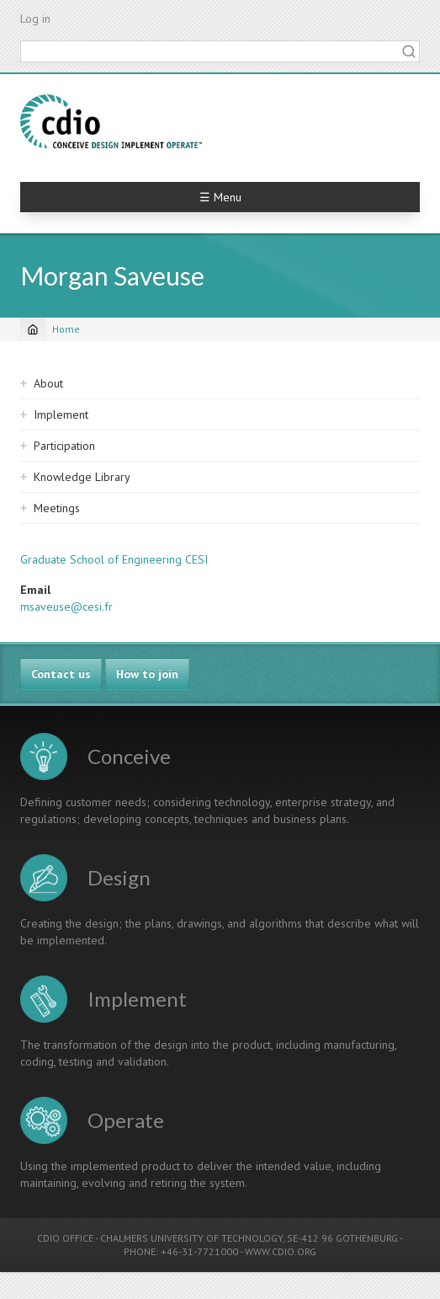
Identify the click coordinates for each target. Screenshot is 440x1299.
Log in (35, 18)
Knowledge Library (82, 476)
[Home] (32, 329)
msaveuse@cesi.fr (66, 606)
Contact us (61, 674)
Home (66, 329)
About (48, 383)
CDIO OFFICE (65, 1238)
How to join (147, 674)
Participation (64, 445)
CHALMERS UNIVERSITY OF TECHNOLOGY (191, 1238)
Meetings (57, 508)
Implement (61, 414)
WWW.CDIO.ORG (280, 1251)
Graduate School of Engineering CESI (114, 559)
